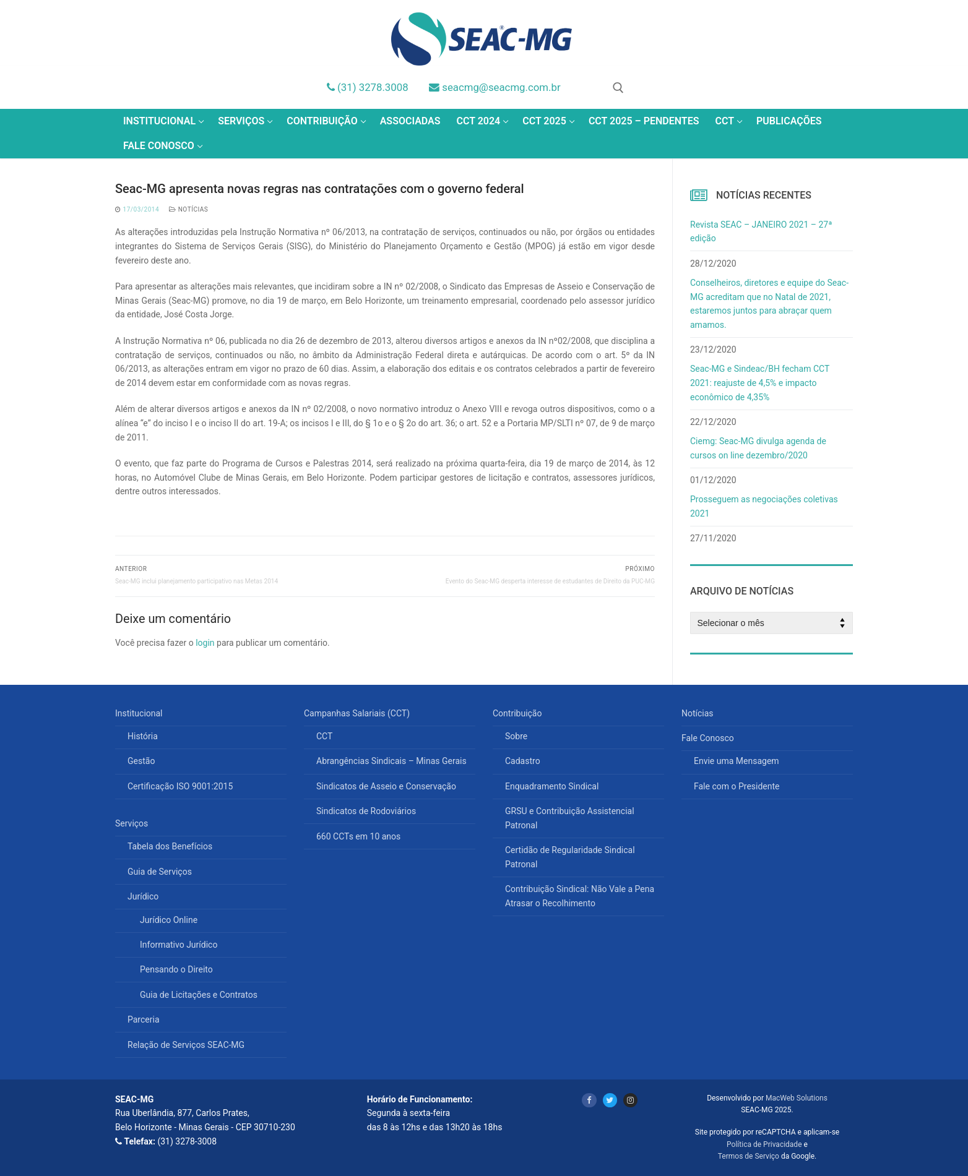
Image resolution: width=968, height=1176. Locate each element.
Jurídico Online (168, 920)
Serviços (132, 823)
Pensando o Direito (176, 969)
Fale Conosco (708, 738)
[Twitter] (610, 1100)
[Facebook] (589, 1100)
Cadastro (522, 761)
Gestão (141, 761)
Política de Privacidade (764, 1144)
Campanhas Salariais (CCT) (358, 713)
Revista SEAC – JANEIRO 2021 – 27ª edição (761, 232)
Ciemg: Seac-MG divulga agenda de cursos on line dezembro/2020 (758, 448)
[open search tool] (618, 87)
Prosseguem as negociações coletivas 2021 (764, 506)
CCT (324, 736)
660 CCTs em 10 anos (358, 836)
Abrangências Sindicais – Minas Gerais (391, 761)
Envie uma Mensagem (736, 761)
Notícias (188, 209)
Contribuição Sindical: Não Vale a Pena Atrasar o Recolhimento (579, 896)
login (205, 643)
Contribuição (518, 713)
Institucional (140, 713)
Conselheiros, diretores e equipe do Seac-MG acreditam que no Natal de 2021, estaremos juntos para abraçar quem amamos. (769, 304)
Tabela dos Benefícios (169, 846)
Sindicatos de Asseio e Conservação (386, 786)
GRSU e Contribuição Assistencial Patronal (569, 818)
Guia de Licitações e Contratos (198, 995)
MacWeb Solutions (797, 1098)
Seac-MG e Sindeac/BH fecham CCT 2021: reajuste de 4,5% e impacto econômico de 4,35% (759, 382)
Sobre (516, 736)
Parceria (143, 1019)
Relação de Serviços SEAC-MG (185, 1045)
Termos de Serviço (748, 1156)
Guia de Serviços (159, 872)
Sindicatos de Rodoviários (366, 811)
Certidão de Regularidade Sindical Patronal (570, 857)
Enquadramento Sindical (552, 786)
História (142, 736)
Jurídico (144, 896)
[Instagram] (630, 1100)
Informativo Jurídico (178, 945)
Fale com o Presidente (737, 786)
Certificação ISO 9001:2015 (180, 786)
